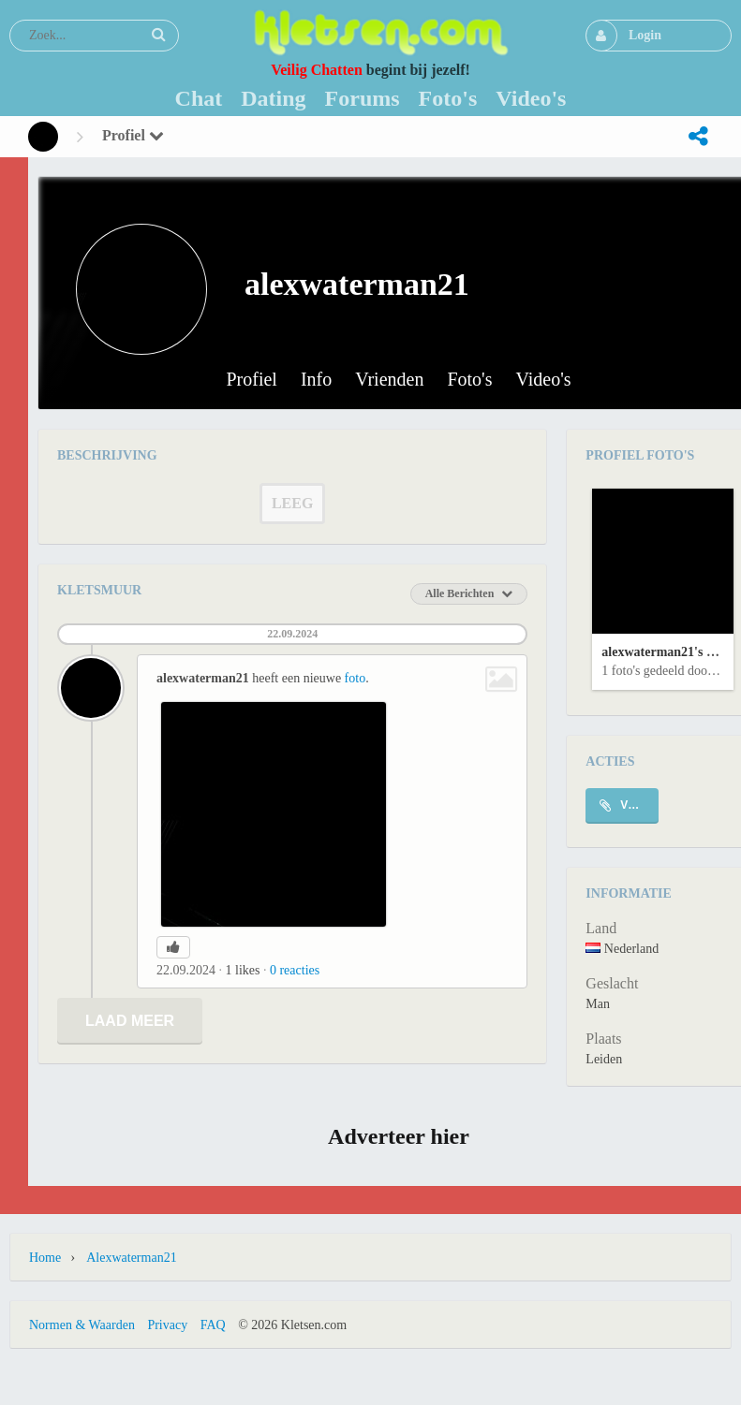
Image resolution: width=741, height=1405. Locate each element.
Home (45, 1258)
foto (355, 678)
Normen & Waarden (82, 1325)
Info (316, 379)
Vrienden (389, 379)
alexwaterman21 (131, 1258)
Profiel (133, 135)
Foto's (469, 379)
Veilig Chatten (317, 70)
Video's (543, 379)
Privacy (167, 1325)
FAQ (213, 1325)
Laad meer (129, 1021)
